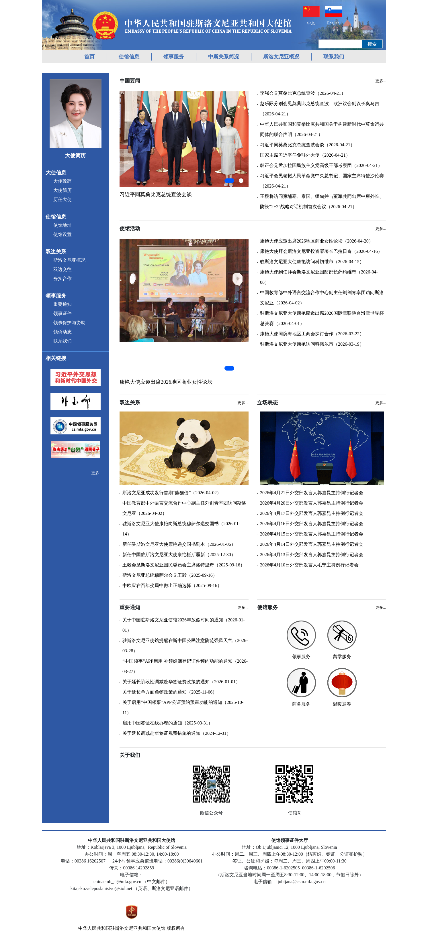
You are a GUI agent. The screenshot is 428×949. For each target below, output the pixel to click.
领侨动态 (62, 331)
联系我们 (333, 57)
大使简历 (62, 190)
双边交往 (62, 269)
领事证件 (62, 313)
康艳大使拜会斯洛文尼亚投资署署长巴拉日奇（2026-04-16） (321, 251)
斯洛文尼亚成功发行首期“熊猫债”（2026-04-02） (171, 492)
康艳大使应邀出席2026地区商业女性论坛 (166, 382)
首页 (89, 57)
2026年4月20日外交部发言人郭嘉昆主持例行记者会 (311, 503)
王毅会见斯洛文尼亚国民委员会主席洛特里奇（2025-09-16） (183, 564)
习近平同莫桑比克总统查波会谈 (156, 194)
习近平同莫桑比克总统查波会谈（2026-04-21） (307, 144)
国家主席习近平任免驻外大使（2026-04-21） (305, 155)
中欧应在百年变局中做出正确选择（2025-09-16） (172, 585)
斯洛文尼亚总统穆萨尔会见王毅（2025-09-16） (169, 575)
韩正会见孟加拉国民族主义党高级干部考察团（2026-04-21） (321, 165)
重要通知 (62, 304)
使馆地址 (62, 225)
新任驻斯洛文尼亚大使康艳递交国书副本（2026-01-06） (179, 544)
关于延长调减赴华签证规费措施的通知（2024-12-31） (176, 733)
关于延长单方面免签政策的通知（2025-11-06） (169, 692)
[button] (229, 180)
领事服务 (173, 57)
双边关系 (56, 252)
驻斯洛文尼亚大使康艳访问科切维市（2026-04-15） (312, 261)
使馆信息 (129, 57)
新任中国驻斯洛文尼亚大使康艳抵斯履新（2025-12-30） (179, 554)
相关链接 (56, 358)
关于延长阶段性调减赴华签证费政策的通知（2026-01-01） (181, 681)
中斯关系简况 (223, 57)
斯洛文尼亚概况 (281, 57)
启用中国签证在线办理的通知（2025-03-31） (167, 722)
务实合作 (62, 278)
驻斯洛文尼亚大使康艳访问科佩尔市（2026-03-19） (312, 344)
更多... (96, 473)
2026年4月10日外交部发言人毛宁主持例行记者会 (309, 564)
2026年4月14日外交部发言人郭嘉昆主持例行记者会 (311, 544)
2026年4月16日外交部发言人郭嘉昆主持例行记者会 (311, 523)
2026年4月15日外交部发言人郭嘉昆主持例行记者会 (311, 533)
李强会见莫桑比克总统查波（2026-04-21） (303, 93)
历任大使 (62, 199)
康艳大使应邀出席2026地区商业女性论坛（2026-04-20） (316, 241)
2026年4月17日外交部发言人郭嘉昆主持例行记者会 (311, 513)
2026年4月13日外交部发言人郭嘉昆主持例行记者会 (311, 554)
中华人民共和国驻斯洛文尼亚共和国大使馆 (121, 928)
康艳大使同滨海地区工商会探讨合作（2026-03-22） (312, 333)
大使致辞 (62, 181)
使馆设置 (62, 234)
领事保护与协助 (69, 322)
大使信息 (56, 173)
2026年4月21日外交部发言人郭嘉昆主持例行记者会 (311, 492)
